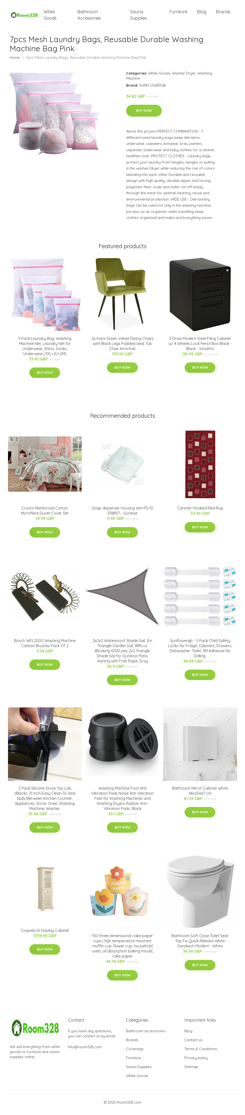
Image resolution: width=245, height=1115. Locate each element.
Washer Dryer (184, 77)
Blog (201, 14)
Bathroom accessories (145, 1035)
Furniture (178, 14)
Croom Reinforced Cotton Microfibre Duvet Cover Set (45, 515)
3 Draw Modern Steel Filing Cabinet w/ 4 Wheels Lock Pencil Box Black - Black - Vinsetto (200, 347)
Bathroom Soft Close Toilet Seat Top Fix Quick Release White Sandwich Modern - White (200, 945)
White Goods (50, 17)
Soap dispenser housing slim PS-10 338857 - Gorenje (122, 515)
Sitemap (191, 1071)
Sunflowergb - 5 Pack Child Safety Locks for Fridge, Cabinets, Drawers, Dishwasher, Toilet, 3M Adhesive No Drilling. (200, 652)
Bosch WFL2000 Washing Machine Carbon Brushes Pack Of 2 (45, 647)
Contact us (193, 1044)
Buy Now (144, 115)
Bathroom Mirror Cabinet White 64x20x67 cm (200, 795)
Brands (223, 14)
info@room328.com (85, 1051)
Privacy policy (196, 1062)
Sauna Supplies (138, 17)
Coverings (135, 1053)
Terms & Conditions (200, 1053)
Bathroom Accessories (89, 17)
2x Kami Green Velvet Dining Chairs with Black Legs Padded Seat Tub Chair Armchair (122, 347)
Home (15, 61)
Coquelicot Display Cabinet (45, 934)
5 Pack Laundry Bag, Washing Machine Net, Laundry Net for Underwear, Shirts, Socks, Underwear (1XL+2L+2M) (44, 350)
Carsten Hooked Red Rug (200, 512)
